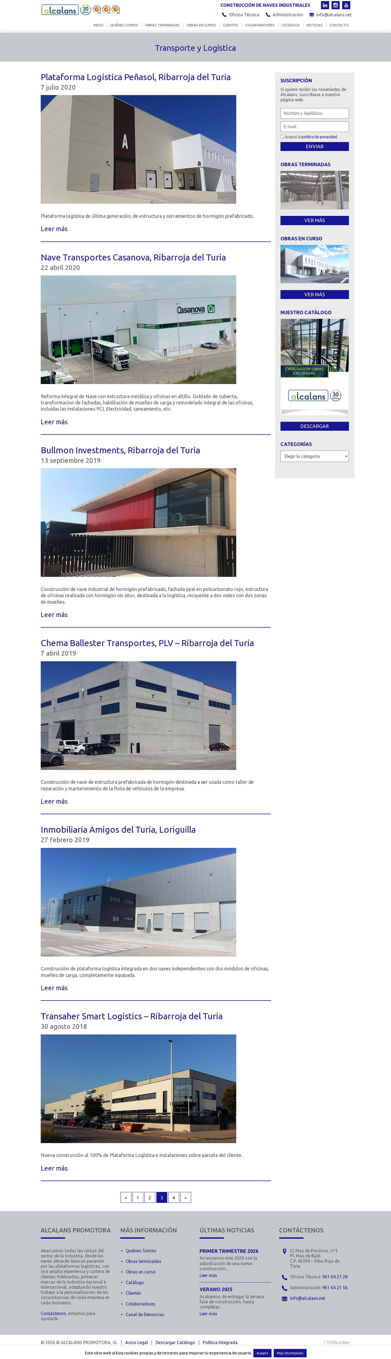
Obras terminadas (162, 25)
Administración (288, 14)
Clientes (230, 25)
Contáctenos (53, 1313)
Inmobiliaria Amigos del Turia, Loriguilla (118, 829)
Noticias (315, 25)
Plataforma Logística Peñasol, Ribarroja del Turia (136, 77)
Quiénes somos (124, 25)
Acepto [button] (262, 1353)
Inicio (98, 25)
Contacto (339, 25)
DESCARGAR (314, 426)
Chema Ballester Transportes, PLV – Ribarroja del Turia (147, 643)
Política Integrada (220, 1342)
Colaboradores (260, 25)
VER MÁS (314, 220)
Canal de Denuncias (145, 1314)
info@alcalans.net (334, 14)
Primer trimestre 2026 (229, 1251)
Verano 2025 (216, 1289)
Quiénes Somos (141, 1250)
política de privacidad (319, 137)
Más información (290, 1353)
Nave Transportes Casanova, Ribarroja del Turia (133, 257)
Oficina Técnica (244, 14)
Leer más (54, 228)
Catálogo (291, 25)
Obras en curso (201, 25)
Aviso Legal (136, 1342)
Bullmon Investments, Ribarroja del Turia (120, 450)
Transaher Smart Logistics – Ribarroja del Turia (132, 1016)
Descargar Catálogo (175, 1342)
